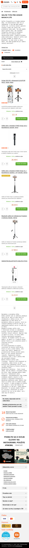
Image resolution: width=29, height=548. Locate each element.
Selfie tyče (14, 11)
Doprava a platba (8, 472)
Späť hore (4, 395)
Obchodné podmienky (9, 474)
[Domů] (2, 11)
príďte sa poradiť (10, 431)
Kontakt (5, 471)
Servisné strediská (8, 478)
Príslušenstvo (7, 11)
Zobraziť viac (5, 47)
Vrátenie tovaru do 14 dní (10, 482)
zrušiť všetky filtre (6, 65)
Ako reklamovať (7, 480)
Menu (25, 2)
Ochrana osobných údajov (10, 483)
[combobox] (14, 69)
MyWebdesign (18, 546)
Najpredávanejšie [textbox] (6, 69)
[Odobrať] (17, 62)
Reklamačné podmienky (9, 476)
